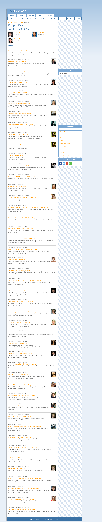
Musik (21, 15)
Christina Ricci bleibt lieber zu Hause (18, 260)
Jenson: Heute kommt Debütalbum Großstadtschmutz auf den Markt (28, 207)
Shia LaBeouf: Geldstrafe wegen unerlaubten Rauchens (24, 489)
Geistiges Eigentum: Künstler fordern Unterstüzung (23, 249)
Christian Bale (18, 39)
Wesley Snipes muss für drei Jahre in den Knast (21, 509)
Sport (40, 15)
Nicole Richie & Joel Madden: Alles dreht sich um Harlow (24, 478)
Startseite (10, 22)
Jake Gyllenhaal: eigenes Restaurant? (18, 61)
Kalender (15, 22)
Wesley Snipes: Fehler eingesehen (18, 93)
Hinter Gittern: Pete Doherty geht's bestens (21, 437)
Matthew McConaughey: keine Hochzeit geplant (22, 197)
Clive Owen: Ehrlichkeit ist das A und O (19, 270)
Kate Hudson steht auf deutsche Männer (20, 103)
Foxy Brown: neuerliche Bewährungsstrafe (20, 72)
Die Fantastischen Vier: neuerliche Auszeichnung (22, 166)
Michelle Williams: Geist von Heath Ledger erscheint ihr (24, 385)
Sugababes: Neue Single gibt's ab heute (19, 406)
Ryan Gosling (41, 32)
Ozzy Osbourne (64, 155)
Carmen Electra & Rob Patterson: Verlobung (21, 499)
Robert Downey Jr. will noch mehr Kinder (20, 353)
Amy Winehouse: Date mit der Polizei (19, 134)
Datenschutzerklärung (47, 519)
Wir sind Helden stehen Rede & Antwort (19, 113)
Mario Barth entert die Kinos (16, 155)
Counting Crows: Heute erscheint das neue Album (22, 447)
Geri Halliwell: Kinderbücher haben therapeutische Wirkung (25, 280)
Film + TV (31, 15)
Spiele (50, 15)
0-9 (79, 18)
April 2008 (20, 22)
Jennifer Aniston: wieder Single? (17, 187)
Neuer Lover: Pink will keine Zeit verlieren (20, 374)
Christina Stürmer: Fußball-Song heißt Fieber (21, 124)
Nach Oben (32, 519)
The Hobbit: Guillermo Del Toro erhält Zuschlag (22, 176)
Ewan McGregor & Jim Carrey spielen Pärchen (21, 395)
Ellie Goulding (63, 146)
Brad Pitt (62, 152)
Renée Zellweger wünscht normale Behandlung (22, 312)
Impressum (55, 519)
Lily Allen (62, 138)
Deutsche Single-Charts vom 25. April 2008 (20, 228)
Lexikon (17, 11)
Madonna (62, 135)
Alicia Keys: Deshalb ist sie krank (17, 343)
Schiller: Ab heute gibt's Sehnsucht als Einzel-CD (22, 364)
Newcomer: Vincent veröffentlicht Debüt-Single (22, 218)
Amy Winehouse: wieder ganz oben (18, 145)
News (12, 15)
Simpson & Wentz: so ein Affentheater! (19, 51)
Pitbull (61, 141)
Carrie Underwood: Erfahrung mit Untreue (20, 458)
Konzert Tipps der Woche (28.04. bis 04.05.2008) (22, 239)
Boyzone (62, 129)
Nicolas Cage (63, 132)
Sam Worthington (64, 144)
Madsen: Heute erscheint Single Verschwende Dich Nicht (24, 427)
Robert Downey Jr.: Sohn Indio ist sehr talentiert (22, 291)
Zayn (60, 149)
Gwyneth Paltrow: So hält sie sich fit (18, 468)
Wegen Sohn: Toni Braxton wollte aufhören (20, 301)
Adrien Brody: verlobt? (14, 333)
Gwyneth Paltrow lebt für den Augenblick (20, 416)
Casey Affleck (17, 32)
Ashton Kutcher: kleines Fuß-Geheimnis (19, 82)
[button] (60, 163)
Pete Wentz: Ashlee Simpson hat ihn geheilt (20, 322)
